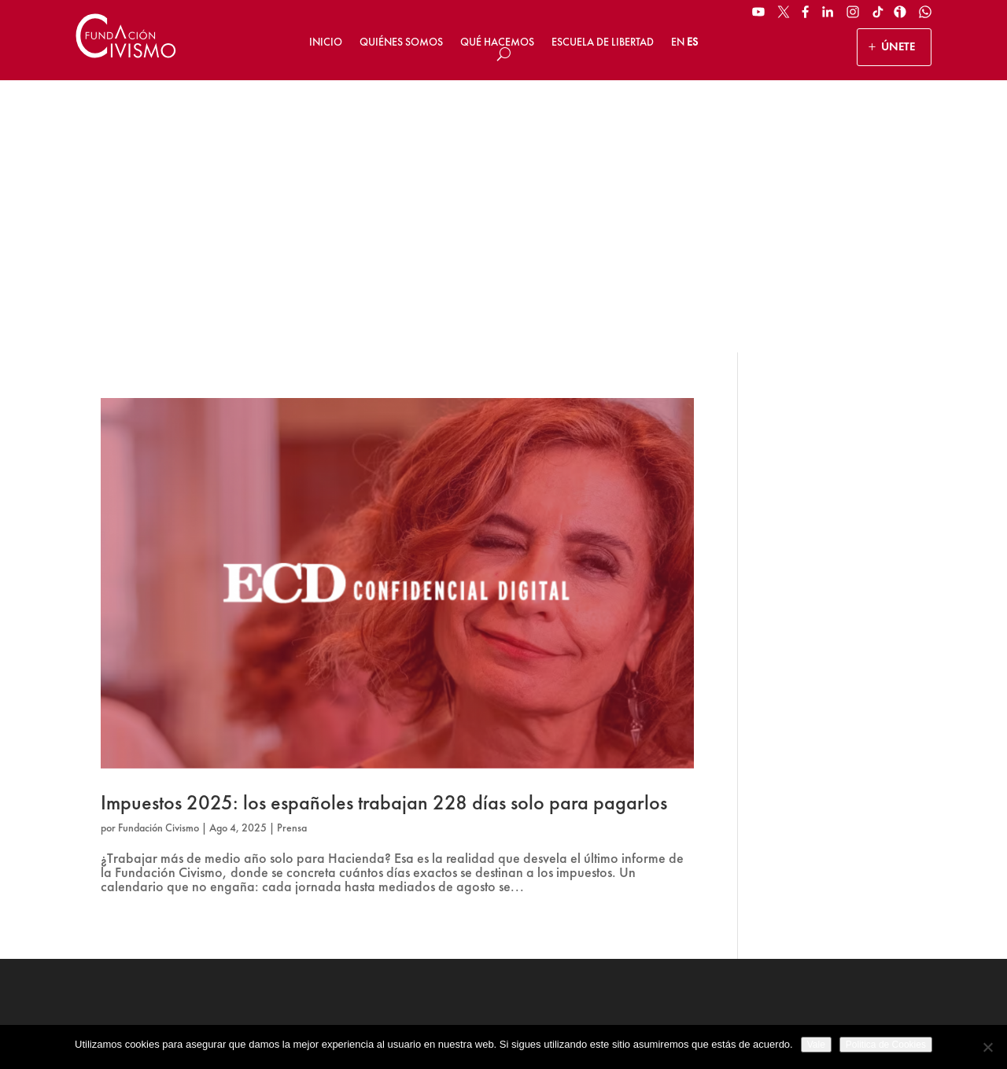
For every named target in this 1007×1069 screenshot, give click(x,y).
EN (677, 42)
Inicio (325, 41)
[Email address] (842, 850)
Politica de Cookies (886, 1044)
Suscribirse (842, 908)
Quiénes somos (401, 41)
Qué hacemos (497, 41)
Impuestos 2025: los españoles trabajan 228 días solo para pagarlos (384, 530)
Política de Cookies (619, 1020)
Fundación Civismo (158, 555)
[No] (987, 1047)
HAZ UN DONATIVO (381, 870)
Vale (816, 1044)
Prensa (292, 555)
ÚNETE (898, 46)
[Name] (842, 811)
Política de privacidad (513, 1020)
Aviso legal (424, 1020)
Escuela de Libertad (602, 41)
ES (692, 42)
